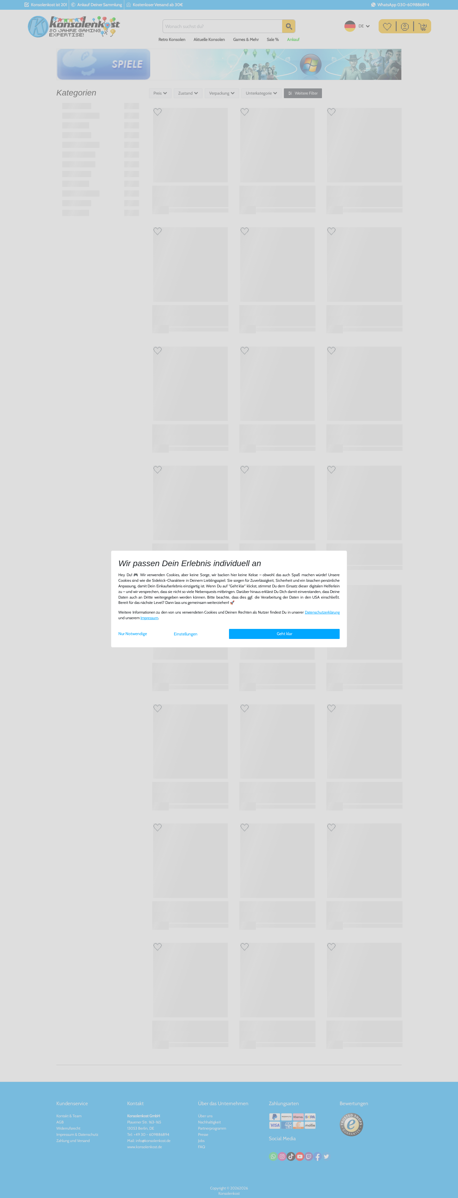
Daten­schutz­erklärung (322, 612)
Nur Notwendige (132, 633)
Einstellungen (185, 634)
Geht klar (284, 633)
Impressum (149, 618)
